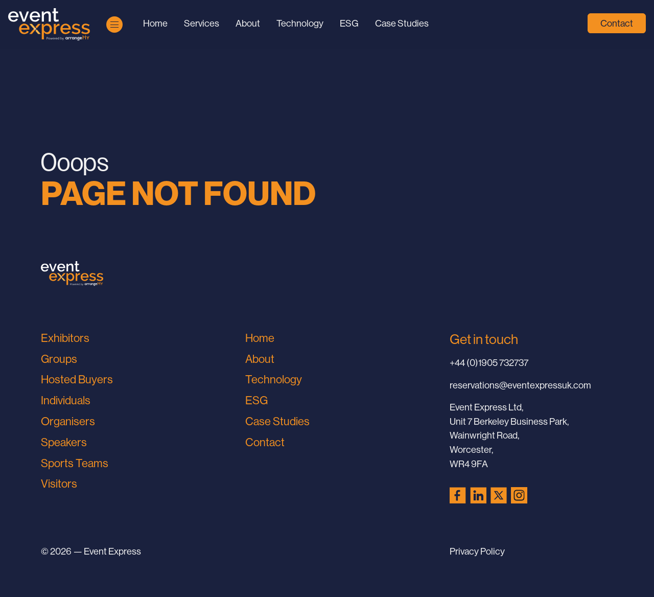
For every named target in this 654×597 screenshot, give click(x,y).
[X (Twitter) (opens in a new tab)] (499, 495)
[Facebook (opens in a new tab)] (458, 495)
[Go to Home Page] (49, 24)
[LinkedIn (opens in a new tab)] (478, 495)
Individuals (65, 400)
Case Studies (402, 23)
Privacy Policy (477, 551)
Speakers (64, 442)
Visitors (59, 483)
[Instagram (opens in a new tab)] (519, 495)
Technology (299, 23)
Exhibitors (65, 338)
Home (155, 23)
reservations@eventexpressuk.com (520, 385)
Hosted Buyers (77, 379)
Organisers (68, 421)
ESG (349, 23)
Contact (616, 23)
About (248, 23)
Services (201, 23)
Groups (59, 359)
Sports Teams (74, 463)
